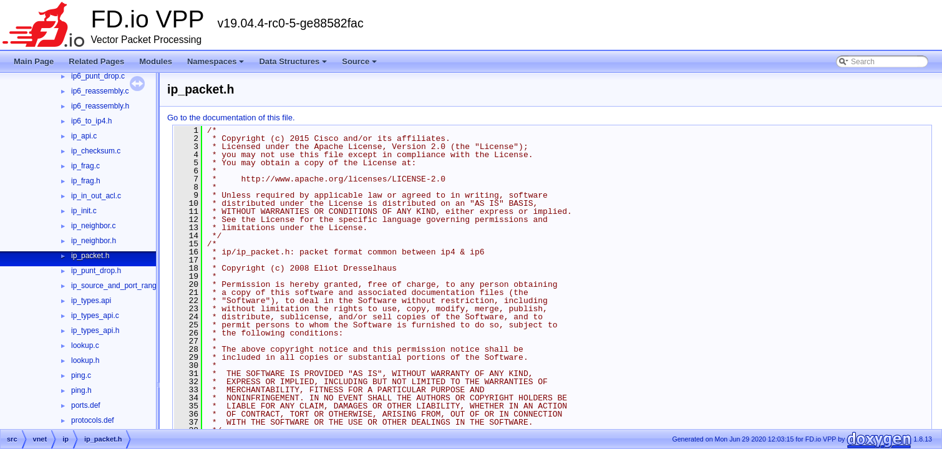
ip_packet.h (90, 255)
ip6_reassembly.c (100, 91)
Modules (155, 61)
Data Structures (294, 65)
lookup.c (85, 345)
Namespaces (216, 65)
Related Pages (96, 61)
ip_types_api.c (95, 315)
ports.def (85, 405)
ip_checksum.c (95, 151)
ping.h (81, 390)
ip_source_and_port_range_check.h (130, 285)
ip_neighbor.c (93, 225)
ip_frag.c (85, 166)
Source (360, 65)
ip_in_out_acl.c (96, 195)
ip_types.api (91, 300)
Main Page (34, 61)
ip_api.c (84, 136)
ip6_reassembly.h (100, 106)
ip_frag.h (85, 180)
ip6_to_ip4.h (91, 121)
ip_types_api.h (95, 330)
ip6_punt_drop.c (98, 76)
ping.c (81, 375)
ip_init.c (84, 210)
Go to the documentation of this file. (231, 117)
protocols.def (92, 420)
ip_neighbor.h (93, 240)
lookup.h (85, 360)
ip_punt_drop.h (96, 270)
